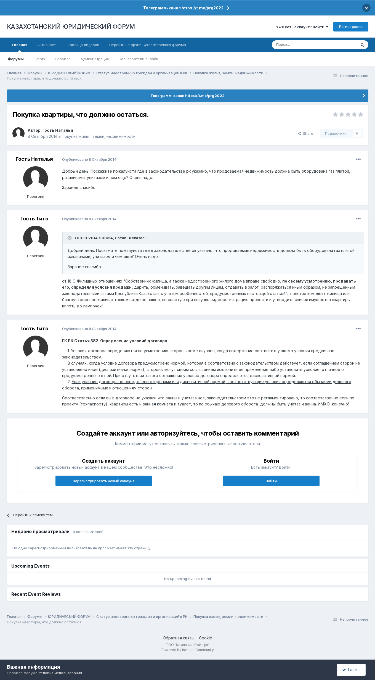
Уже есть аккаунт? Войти (302, 27)
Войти (271, 481)
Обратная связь (178, 638)
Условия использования (60, 673)
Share (305, 133)
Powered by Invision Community (187, 650)
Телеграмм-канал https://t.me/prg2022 (183, 8)
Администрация (95, 59)
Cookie (205, 638)
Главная (19, 47)
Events (39, 59)
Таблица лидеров (83, 45)
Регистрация (351, 26)
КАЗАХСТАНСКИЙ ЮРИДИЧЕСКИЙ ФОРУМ (71, 26)
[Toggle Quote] (70, 238)
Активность (47, 45)
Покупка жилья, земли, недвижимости (98, 136)
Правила (63, 59)
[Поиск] (299, 44)
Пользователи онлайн (138, 59)
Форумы (16, 59)
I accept (352, 669)
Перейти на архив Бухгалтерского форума (147, 45)
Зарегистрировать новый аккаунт (104, 481)
